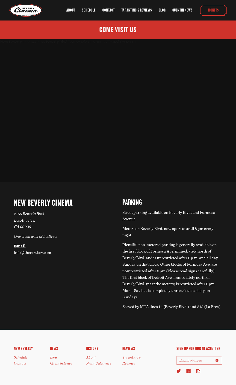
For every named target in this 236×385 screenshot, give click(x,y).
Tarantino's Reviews (136, 10)
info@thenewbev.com (32, 253)
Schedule (89, 10)
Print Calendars (98, 363)
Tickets (213, 10)
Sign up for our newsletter (198, 348)
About (70, 10)
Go (216, 360)
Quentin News (182, 10)
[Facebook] (188, 371)
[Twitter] (179, 371)
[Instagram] (198, 371)
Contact (108, 10)
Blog (162, 10)
